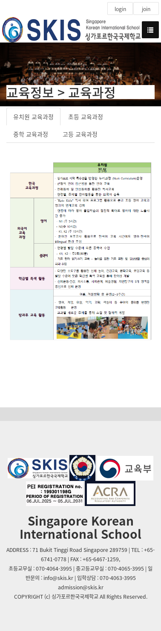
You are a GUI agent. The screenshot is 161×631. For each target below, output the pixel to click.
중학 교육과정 (30, 134)
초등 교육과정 (85, 116)
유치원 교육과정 (33, 116)
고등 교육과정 (80, 134)
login (120, 9)
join (146, 9)
